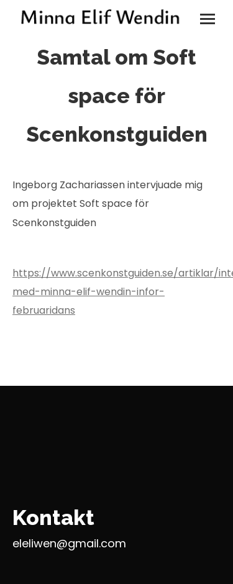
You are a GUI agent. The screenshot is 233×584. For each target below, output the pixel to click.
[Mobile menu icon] (207, 19)
